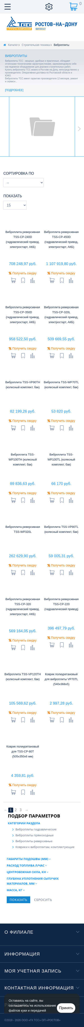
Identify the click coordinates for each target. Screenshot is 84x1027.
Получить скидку (23, 273)
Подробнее (14, 90)
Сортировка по (18, 173)
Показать (12, 196)
